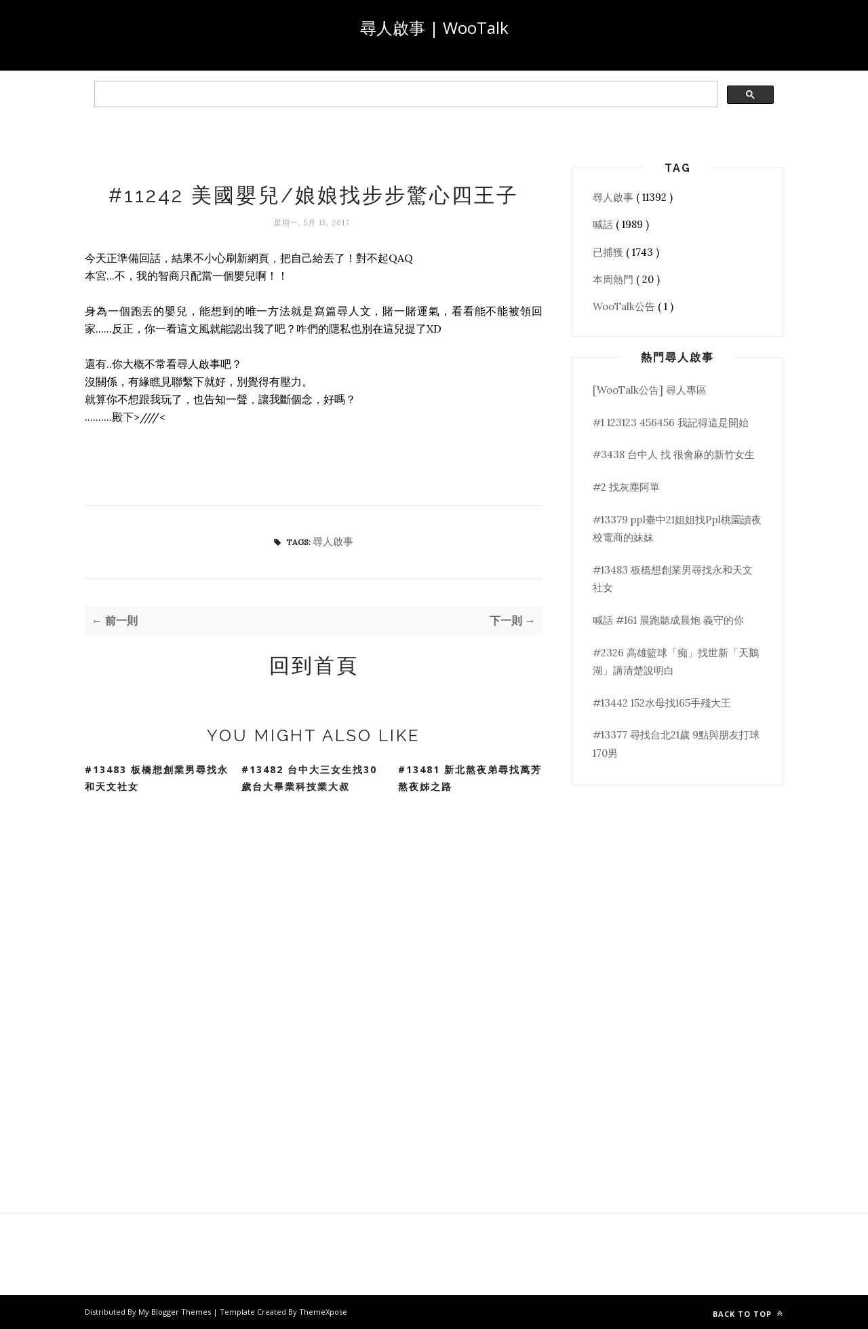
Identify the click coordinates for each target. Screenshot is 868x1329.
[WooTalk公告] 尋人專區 (650, 389)
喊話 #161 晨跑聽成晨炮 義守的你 (668, 620)
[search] (404, 94)
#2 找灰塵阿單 (626, 487)
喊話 (604, 224)
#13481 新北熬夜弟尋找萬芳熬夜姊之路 (470, 778)
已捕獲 (609, 252)
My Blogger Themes (175, 1312)
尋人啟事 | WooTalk (434, 27)
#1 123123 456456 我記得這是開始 (671, 422)
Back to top (748, 1314)
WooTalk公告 (625, 306)
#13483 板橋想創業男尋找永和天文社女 (157, 778)
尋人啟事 (333, 541)
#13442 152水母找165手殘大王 (662, 702)
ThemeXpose (323, 1312)
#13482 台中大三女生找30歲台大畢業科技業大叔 (309, 778)
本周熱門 (614, 279)
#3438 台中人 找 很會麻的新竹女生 (674, 454)
